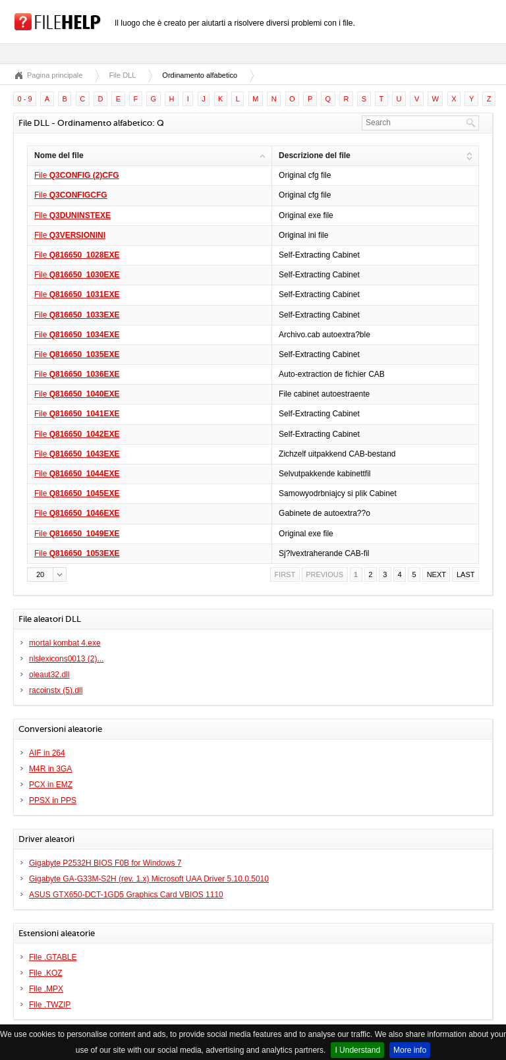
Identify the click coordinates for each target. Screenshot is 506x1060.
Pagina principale (54, 75)
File (76, 175)
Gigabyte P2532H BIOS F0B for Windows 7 (105, 863)
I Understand (357, 1050)
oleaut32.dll (49, 674)
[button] (47, 574)
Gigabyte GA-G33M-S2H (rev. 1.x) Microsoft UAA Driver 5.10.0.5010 (149, 878)
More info (409, 1050)
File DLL (122, 75)
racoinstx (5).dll (55, 690)
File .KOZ (46, 973)
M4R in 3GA (50, 768)
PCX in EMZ (50, 784)
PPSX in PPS (52, 800)
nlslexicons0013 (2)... (66, 658)
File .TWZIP (49, 1004)
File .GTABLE (52, 957)
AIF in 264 (47, 753)
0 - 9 (25, 99)
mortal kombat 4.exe (65, 643)
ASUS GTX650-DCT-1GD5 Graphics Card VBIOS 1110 (126, 894)
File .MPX (46, 988)
